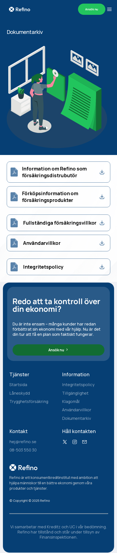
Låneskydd (19, 393)
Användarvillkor (76, 409)
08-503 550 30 (23, 450)
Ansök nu (91, 9)
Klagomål (71, 401)
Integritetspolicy (78, 384)
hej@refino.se (22, 441)
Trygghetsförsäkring (28, 401)
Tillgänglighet (75, 393)
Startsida (18, 384)
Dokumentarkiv (76, 418)
